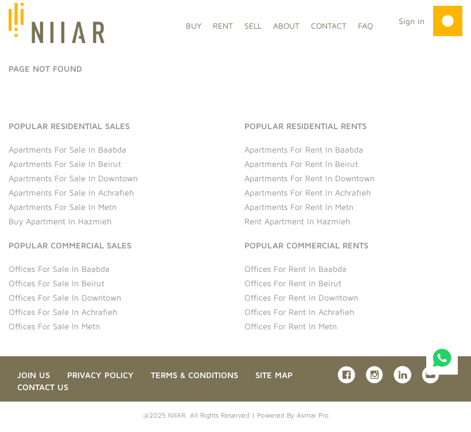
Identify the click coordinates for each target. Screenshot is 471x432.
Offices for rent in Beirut (292, 283)
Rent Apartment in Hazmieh (297, 221)
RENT (223, 25)
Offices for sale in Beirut (56, 283)
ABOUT (286, 25)
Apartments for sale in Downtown (73, 178)
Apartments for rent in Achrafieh (307, 192)
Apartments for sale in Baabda (67, 149)
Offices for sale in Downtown (65, 297)
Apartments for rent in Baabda (303, 149)
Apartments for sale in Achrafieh (71, 192)
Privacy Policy (100, 375)
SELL (253, 25)
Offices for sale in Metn (54, 326)
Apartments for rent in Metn (298, 207)
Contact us (42, 387)
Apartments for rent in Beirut (301, 164)
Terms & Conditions (194, 375)
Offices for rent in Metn (290, 326)
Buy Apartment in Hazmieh (60, 221)
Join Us (33, 375)
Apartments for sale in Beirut (65, 164)
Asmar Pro (313, 415)
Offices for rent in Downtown (301, 297)
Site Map (274, 375)
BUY (193, 25)
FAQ (365, 25)
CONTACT (329, 25)
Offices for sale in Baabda (59, 269)
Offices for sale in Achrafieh (63, 312)
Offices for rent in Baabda (295, 269)
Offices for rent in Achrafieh (299, 312)
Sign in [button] (412, 21)
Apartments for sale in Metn (62, 207)
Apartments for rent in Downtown (309, 178)
